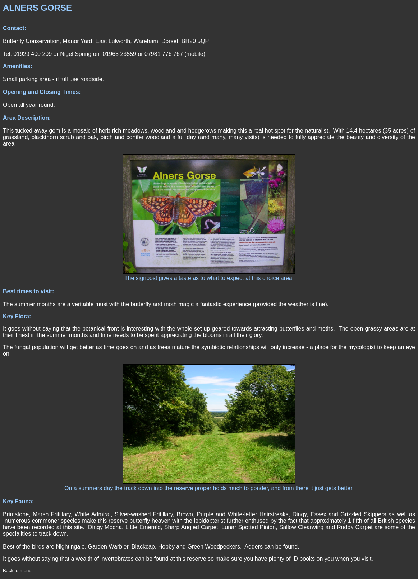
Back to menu (17, 570)
